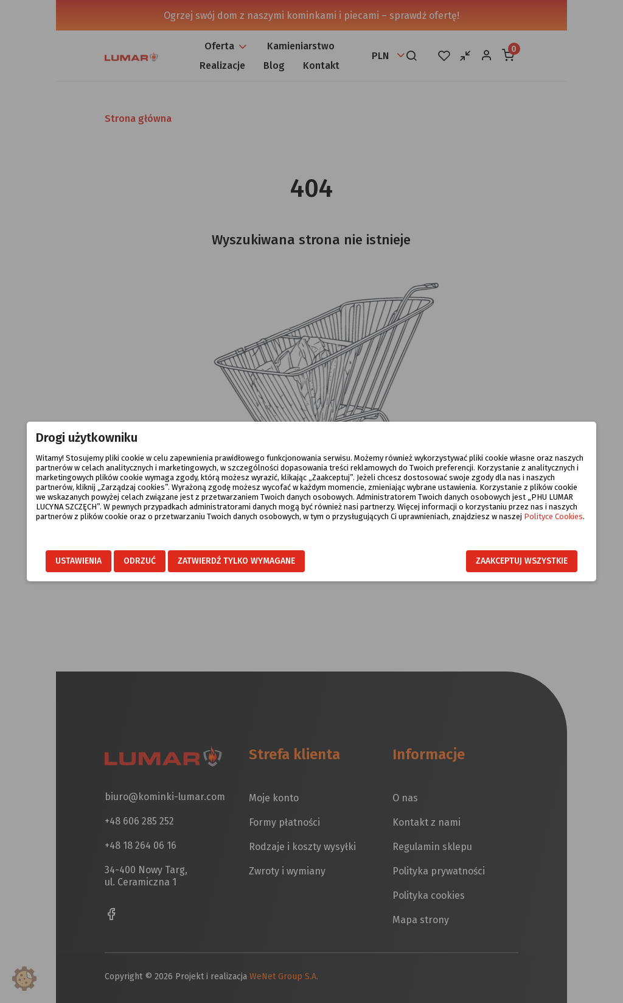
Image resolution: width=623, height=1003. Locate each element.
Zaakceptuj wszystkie (534, 561)
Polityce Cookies (447, 517)
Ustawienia (66, 561)
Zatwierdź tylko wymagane (224, 561)
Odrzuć (127, 561)
